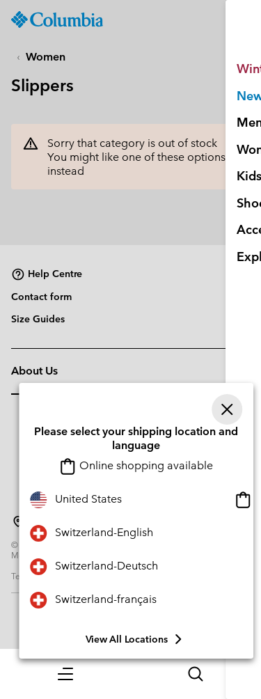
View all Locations (136, 639)
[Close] (227, 409)
